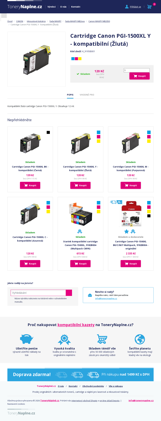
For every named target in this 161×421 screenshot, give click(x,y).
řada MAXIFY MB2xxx (75, 21)
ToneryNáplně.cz (49, 400)
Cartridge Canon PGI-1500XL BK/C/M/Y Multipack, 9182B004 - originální (130, 245)
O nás (63, 6)
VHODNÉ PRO (87, 94)
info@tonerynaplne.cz (106, 298)
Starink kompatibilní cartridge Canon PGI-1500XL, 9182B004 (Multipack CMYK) (80, 245)
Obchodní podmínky (93, 386)
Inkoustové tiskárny (36, 21)
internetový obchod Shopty (84, 400)
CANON (19, 21)
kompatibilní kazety (76, 324)
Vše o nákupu (116, 386)
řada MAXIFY (55, 21)
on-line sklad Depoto (109, 400)
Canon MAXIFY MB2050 (99, 21)
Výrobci (51, 6)
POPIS (70, 94)
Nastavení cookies (16, 403)
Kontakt (75, 6)
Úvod (9, 21)
